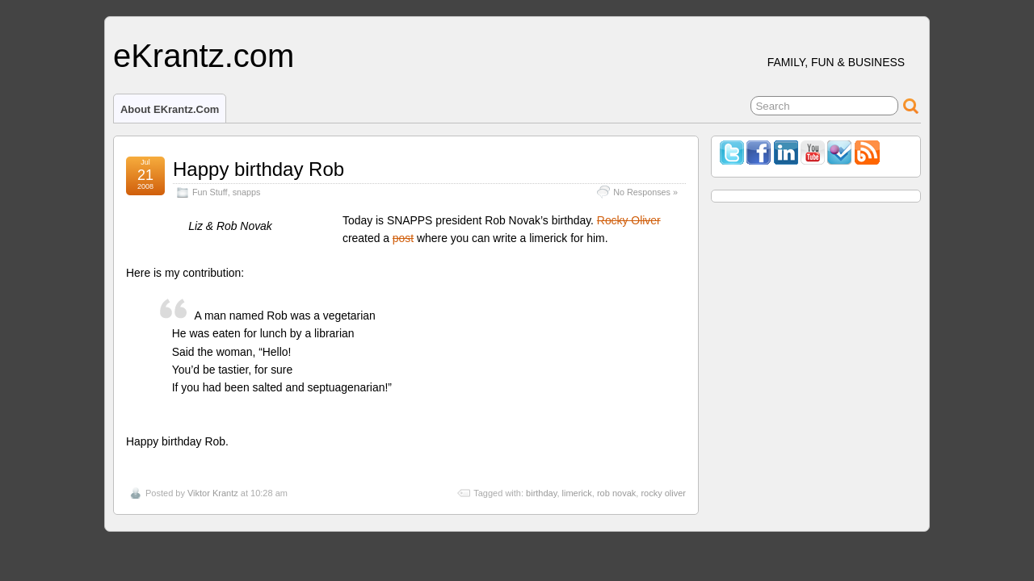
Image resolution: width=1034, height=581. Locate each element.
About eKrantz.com (169, 109)
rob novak (616, 493)
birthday (541, 493)
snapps (247, 192)
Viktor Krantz (212, 493)
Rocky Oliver (629, 220)
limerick (577, 493)
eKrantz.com (203, 55)
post (403, 238)
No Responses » (645, 192)
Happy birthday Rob (258, 169)
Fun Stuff (210, 192)
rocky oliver (663, 493)
